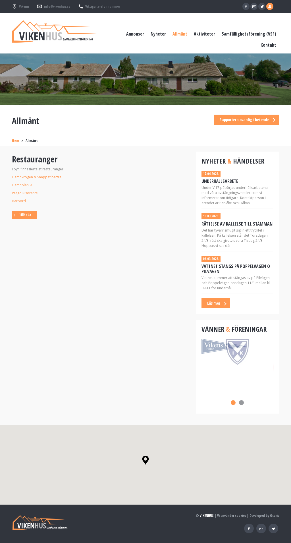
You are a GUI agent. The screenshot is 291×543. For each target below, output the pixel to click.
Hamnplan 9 (22, 185)
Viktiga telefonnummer (102, 6)
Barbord (19, 201)
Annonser (135, 34)
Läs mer (213, 303)
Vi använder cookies (231, 515)
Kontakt (268, 45)
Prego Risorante (25, 193)
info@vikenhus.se (57, 6)
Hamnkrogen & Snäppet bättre (36, 177)
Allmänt (179, 34)
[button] (145, 460)
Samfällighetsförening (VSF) (249, 34)
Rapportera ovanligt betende (244, 119)
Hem (15, 140)
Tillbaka (25, 214)
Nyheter (158, 34)
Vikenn (24, 6)
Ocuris (274, 515)
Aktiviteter (204, 34)
